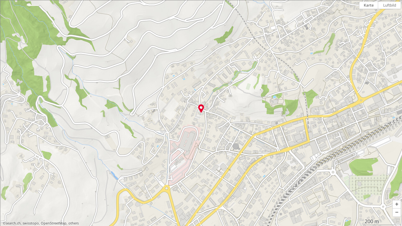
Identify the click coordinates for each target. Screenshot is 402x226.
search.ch (13, 223)
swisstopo (31, 223)
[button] (397, 204)
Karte (369, 5)
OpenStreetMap (53, 223)
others (73, 223)
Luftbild (389, 5)
